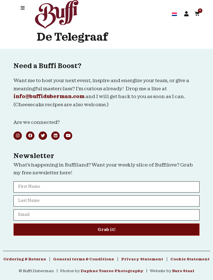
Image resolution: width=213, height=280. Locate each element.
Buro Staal (183, 271)
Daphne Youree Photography (112, 271)
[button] (23, 8)
